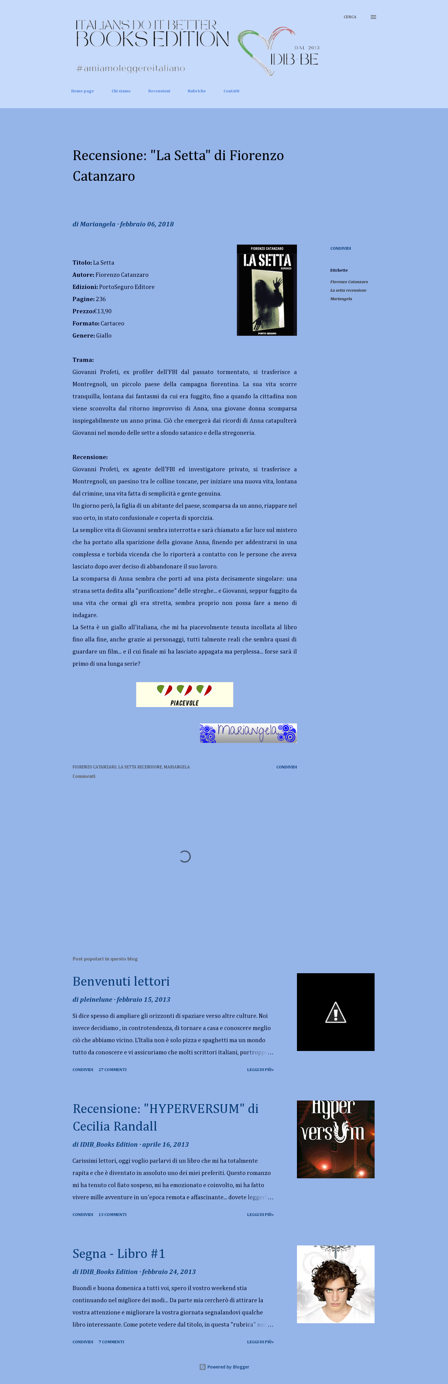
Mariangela (341, 299)
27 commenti (112, 1070)
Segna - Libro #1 (119, 1254)
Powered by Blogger (224, 1367)
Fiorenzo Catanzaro (349, 282)
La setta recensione (348, 290)
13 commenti (112, 1215)
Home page (82, 91)
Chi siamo (121, 91)
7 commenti (111, 1342)
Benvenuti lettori (121, 982)
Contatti (231, 91)
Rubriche (197, 91)
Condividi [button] (340, 248)
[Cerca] (350, 17)
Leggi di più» (260, 1070)
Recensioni (159, 91)
